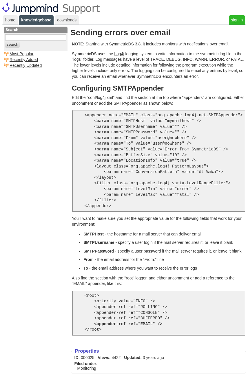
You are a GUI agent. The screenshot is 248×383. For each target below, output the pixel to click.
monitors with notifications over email (195, 44)
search (12, 44)
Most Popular (21, 53)
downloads (66, 20)
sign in (237, 20)
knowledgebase (36, 20)
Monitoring (86, 368)
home (10, 20)
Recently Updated (26, 65)
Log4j (119, 53)
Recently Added (24, 59)
